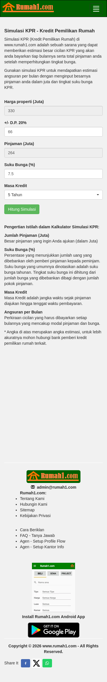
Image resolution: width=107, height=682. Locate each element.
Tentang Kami (32, 498)
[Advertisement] (53, 403)
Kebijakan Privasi (35, 515)
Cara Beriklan (32, 530)
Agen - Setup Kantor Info (42, 547)
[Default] (53, 111)
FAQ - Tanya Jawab (37, 535)
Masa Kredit (15, 185)
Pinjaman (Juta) (19, 143)
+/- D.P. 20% (15, 122)
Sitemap (27, 510)
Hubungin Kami (33, 504)
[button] (53, 195)
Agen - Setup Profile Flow (42, 541)
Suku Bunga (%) (19, 164)
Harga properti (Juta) (24, 101)
